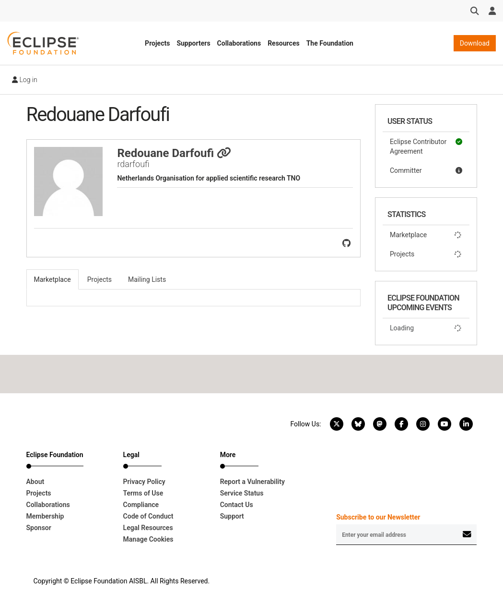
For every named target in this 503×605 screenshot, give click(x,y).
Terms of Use (143, 493)
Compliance (141, 504)
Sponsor (38, 528)
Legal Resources (148, 528)
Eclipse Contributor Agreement (426, 146)
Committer (426, 170)
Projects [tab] (99, 279)
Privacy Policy (144, 481)
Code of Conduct (148, 516)
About (35, 481)
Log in (24, 80)
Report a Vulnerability (252, 481)
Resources (284, 43)
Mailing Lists (147, 279)
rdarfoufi (133, 164)
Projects (157, 43)
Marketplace (426, 235)
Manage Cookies (148, 539)
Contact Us (236, 504)
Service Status (242, 493)
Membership (45, 516)
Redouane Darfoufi (174, 153)
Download (475, 43)
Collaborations (239, 43)
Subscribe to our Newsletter (378, 517)
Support (232, 516)
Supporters (193, 43)
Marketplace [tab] (52, 279)
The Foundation (329, 43)
